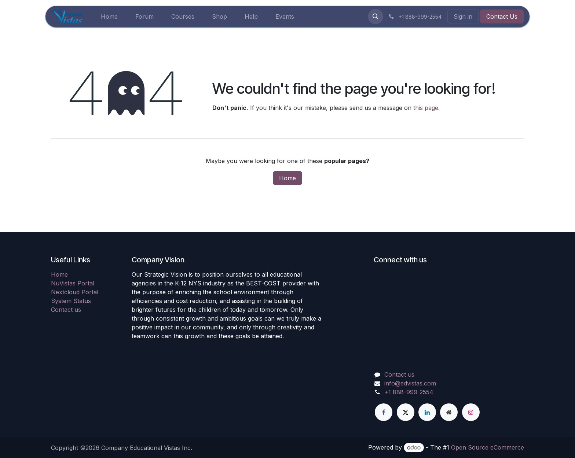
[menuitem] (109, 16)
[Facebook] (383, 412)
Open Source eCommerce (487, 447)
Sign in (463, 16)
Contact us (66, 309)
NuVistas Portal (72, 283)
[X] (405, 412)
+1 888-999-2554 (408, 392)
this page (425, 107)
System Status (71, 300)
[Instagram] (471, 412)
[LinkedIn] (427, 412)
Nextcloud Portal (74, 292)
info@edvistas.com (410, 383)
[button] (375, 16)
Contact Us (501, 16)
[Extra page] (449, 412)
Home (287, 178)
